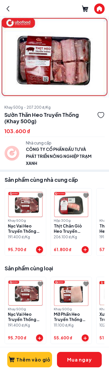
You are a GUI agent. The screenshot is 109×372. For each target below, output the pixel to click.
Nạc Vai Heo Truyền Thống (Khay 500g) (22, 231)
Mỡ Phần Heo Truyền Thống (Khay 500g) (68, 319)
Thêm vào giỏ (29, 360)
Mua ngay (79, 360)
